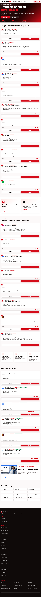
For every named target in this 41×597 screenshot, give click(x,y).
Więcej (25, 1)
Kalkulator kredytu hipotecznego (33, 583)
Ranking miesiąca (3, 548)
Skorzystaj (30, 38)
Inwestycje (2, 542)
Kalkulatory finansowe (17, 583)
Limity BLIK (16, 588)
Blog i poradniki (3, 572)
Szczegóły (10, 38)
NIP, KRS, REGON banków (4, 558)
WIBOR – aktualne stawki (31, 585)
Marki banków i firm (4, 560)
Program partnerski (4, 575)
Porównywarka (14, 17)
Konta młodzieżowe (31, 489)
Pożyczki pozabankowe (4, 533)
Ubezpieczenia (3, 540)
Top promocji (37, 1)
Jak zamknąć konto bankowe (18, 589)
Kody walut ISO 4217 (4, 563)
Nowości (2, 546)
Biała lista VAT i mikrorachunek (5, 588)
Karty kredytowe (3, 539)
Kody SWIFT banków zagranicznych (33, 588)
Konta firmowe (20, 1)
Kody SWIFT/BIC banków (4, 561)
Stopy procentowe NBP (4, 586)
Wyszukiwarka (3, 545)
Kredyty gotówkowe (5, 494)
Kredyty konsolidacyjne (5, 497)
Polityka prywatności (4, 569)
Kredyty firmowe (30, 497)
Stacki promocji (30, 582)
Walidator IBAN (30, 586)
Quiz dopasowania (17, 582)
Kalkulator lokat (3, 585)
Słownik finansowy (3, 573)
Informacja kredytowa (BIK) (32, 494)
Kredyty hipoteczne (18, 494)
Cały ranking (37, 220)
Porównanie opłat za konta (18, 585)
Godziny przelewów (4, 554)
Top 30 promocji (5, 17)
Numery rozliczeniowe (4, 557)
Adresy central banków (4, 555)
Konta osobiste (14, 1)
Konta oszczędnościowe (4, 522)
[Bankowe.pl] (6, 1)
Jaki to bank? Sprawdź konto (18, 586)
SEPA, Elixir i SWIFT (3, 589)
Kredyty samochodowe (18, 497)
